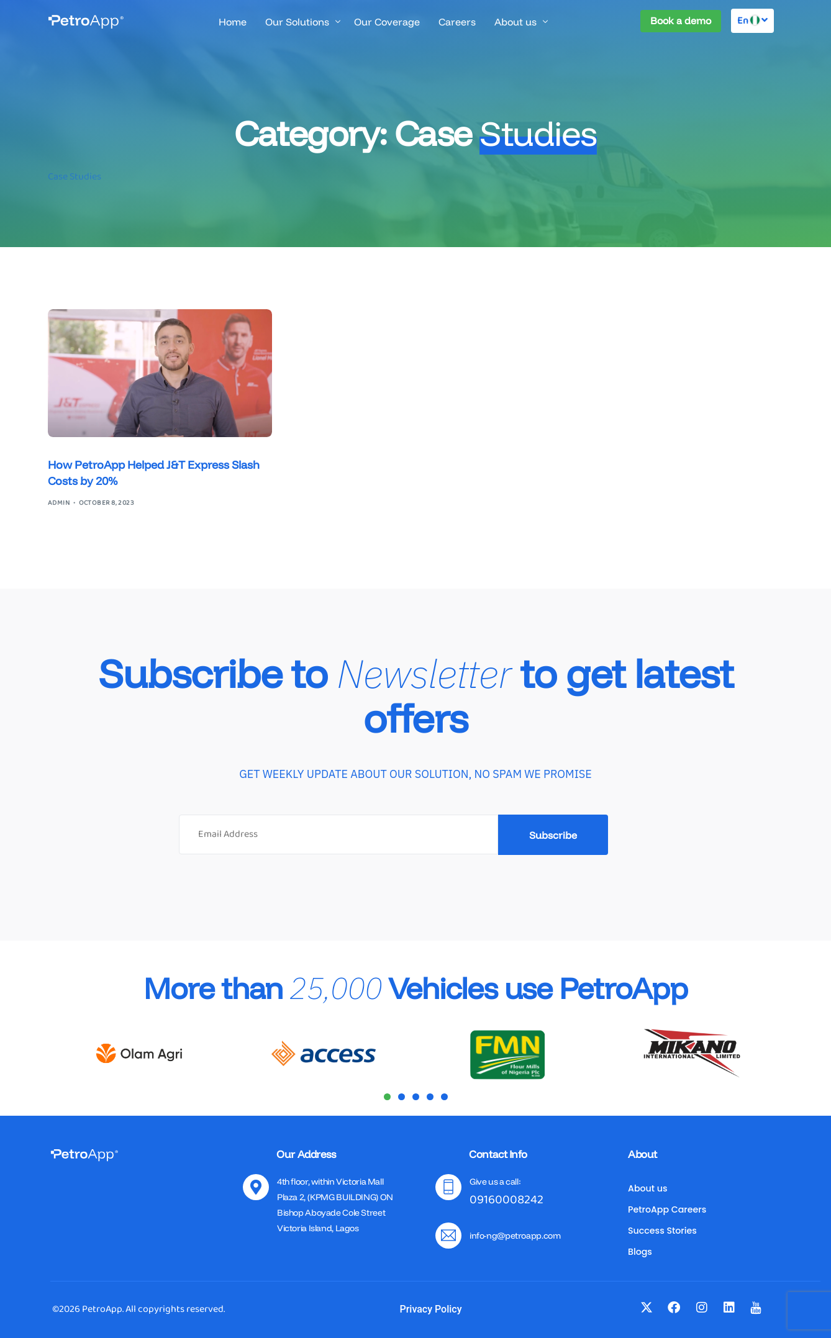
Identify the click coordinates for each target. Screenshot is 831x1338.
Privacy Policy (430, 1309)
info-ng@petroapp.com (515, 1235)
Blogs (640, 1251)
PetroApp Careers (667, 1209)
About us (648, 1188)
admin (59, 503)
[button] (387, 1096)
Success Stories (662, 1230)
